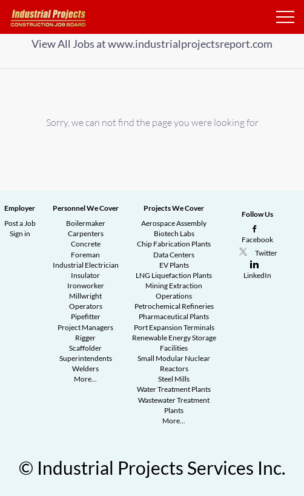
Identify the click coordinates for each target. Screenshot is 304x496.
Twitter (266, 252)
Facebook (257, 239)
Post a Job (20, 223)
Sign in (20, 233)
